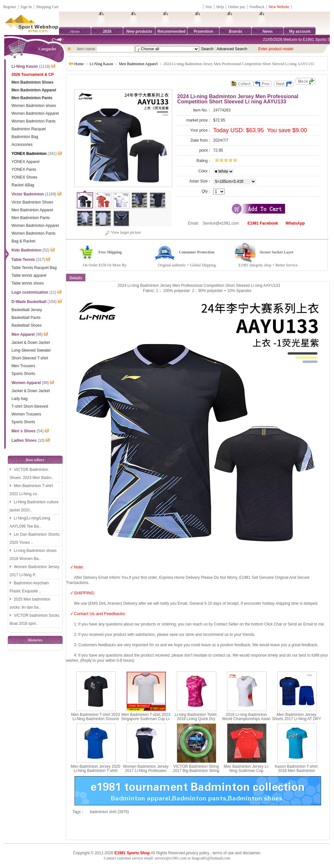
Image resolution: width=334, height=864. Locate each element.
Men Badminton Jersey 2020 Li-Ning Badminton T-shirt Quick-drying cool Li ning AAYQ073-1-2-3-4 (95, 773)
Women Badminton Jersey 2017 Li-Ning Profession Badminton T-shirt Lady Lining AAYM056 (146, 773)
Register (9, 7)
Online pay (236, 7)
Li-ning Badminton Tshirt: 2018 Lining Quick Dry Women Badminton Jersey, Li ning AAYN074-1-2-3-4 (196, 721)
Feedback (257, 7)
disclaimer (251, 853)
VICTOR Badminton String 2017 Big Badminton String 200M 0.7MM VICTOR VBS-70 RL (196, 773)
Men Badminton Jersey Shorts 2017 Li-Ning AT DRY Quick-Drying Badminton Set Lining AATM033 (296, 721)
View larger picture (123, 232)
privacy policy (197, 853)
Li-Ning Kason (101, 64)
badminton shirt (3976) (109, 812)
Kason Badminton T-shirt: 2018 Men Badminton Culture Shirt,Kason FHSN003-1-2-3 (296, 773)
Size (208, 7)
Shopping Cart (47, 7)
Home (75, 31)
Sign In (26, 7)
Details (75, 278)
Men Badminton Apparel (138, 64)
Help (220, 7)
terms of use (223, 853)
